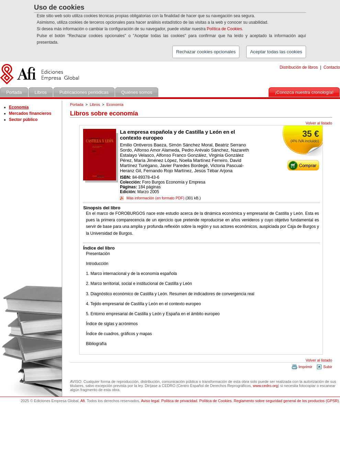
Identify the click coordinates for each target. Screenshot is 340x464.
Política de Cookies (215, 401)
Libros (95, 104)
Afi (82, 401)
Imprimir (302, 367)
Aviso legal (150, 401)
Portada (76, 104)
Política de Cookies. (225, 28)
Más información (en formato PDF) (152, 198)
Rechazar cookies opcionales (206, 51)
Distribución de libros (299, 67)
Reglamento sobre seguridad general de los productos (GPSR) (286, 401)
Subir (324, 367)
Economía (115, 104)
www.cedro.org (265, 386)
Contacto (332, 67)
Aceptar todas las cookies (276, 51)
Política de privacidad (179, 401)
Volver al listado (319, 123)
